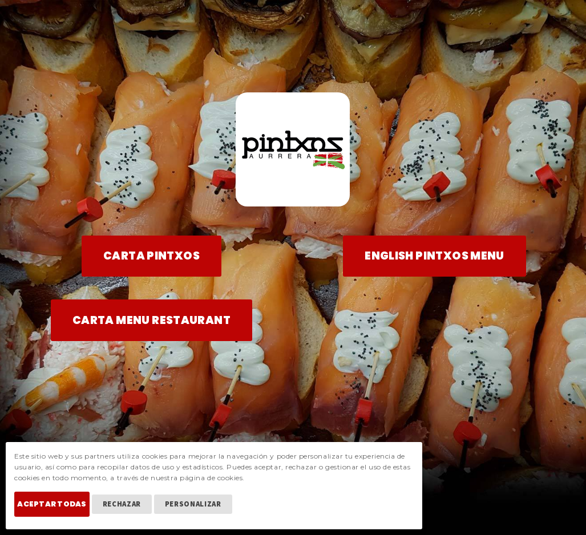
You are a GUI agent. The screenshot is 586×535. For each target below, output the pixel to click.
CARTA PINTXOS (151, 256)
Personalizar (208, 511)
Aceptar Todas (59, 511)
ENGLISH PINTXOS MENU (434, 256)
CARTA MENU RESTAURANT (151, 320)
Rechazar (137, 511)
